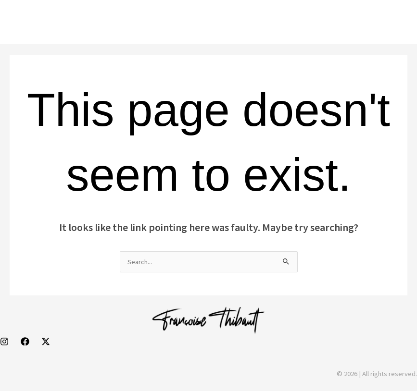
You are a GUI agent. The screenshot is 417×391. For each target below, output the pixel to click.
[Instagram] (4, 341)
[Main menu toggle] (396, 22)
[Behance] (45, 341)
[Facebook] (25, 341)
